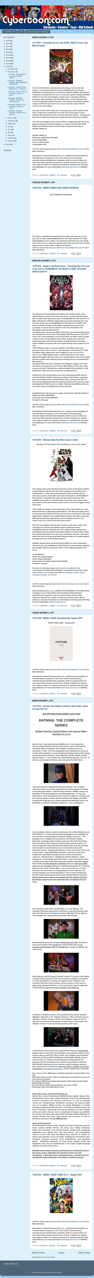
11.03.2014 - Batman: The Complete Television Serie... (16, 106)
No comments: (62, 175)
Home (61, 1253)
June (10, 129)
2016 (8, 61)
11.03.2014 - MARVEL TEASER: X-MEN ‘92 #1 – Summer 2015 (56, 1174)
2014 (8, 66)
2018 (8, 55)
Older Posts (84, 1253)
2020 (8, 49)
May (9, 132)
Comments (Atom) (48, 1257)
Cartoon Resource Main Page (37, 32)
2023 (8, 40)
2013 (8, 144)
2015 (8, 63)
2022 (8, 43)
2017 (8, 58)
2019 (8, 52)
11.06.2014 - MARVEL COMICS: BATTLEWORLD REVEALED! (55, 187)
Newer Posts (38, 1253)
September (12, 121)
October (11, 118)
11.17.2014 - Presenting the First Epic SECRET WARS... (17, 76)
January (11, 141)
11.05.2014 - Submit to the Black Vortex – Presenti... (17, 88)
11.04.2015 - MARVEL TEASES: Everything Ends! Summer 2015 (57, 618)
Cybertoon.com (9, 32)
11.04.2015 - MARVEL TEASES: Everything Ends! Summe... (16, 99)
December (11, 69)
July (9, 126)
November (12, 72)
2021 (8, 46)
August (10, 123)
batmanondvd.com (55, 1069)
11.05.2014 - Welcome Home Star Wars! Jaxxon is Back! (55, 439)
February (11, 138)
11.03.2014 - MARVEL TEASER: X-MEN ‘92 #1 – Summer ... (17, 112)
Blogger (59, 1272)
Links (21, 32)
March (10, 135)
